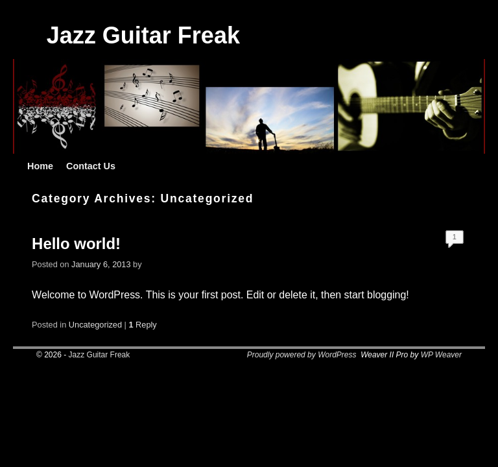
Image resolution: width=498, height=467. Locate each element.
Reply (142, 324)
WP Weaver (441, 354)
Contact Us (90, 166)
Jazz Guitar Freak (143, 35)
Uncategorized (95, 324)
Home (40, 166)
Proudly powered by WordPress (302, 354)
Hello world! (76, 243)
